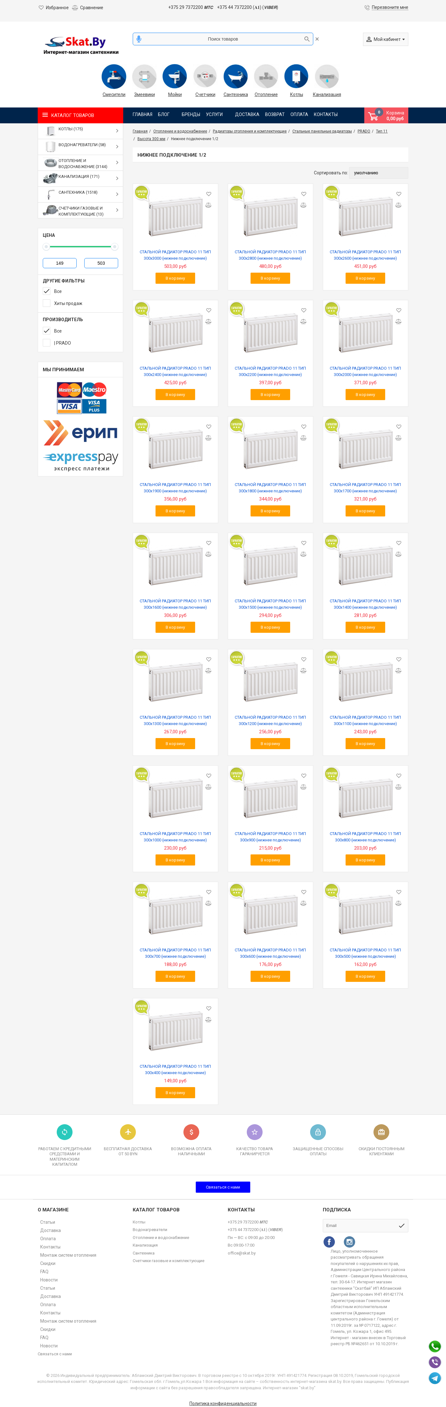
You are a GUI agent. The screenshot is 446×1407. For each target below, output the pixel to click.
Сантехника (236, 94)
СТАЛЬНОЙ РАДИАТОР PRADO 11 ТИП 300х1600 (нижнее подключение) (175, 604)
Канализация (327, 94)
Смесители (114, 94)
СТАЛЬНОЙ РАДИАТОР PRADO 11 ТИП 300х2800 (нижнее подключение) (270, 255)
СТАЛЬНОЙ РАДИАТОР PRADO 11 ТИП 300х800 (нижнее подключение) (365, 836)
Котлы (296, 94)
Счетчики (205, 94)
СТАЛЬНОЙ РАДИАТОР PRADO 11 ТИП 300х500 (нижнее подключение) (365, 953)
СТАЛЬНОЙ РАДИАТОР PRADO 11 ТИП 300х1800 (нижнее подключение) (270, 487)
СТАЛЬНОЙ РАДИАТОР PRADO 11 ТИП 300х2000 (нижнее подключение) (365, 371)
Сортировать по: (331, 172)
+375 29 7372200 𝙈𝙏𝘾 (190, 7)
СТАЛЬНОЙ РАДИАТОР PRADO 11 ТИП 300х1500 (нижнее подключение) (270, 604)
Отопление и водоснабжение (161, 1237)
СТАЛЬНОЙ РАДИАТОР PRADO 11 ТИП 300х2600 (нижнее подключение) (365, 255)
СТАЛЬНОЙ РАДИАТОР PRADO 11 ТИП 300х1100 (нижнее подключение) (365, 720)
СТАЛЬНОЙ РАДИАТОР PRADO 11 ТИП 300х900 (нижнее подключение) (270, 836)
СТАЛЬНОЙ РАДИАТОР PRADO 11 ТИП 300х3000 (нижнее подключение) (175, 255)
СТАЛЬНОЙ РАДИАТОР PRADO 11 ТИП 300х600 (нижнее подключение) (270, 953)
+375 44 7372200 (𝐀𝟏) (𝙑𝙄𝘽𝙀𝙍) (247, 7)
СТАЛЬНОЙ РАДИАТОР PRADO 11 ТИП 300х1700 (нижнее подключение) (365, 487)
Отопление (266, 94)
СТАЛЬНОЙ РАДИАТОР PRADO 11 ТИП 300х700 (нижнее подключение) (175, 953)
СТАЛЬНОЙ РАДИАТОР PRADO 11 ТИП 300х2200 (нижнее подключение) (270, 371)
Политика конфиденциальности (223, 1403)
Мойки (175, 94)
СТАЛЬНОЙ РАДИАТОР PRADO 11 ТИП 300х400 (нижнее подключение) (175, 1069)
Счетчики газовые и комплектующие (168, 1260)
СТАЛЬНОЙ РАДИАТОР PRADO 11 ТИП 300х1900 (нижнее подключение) (175, 487)
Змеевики (144, 94)
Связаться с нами (223, 1187)
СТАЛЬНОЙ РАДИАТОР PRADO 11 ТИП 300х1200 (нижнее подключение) (270, 720)
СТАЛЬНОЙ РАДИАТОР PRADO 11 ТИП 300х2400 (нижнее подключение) (175, 371)
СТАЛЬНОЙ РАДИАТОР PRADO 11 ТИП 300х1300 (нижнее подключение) (175, 720)
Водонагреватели (150, 1229)
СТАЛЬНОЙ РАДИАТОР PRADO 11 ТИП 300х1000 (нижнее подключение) (175, 836)
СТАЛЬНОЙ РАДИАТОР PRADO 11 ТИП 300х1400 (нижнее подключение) (365, 604)
